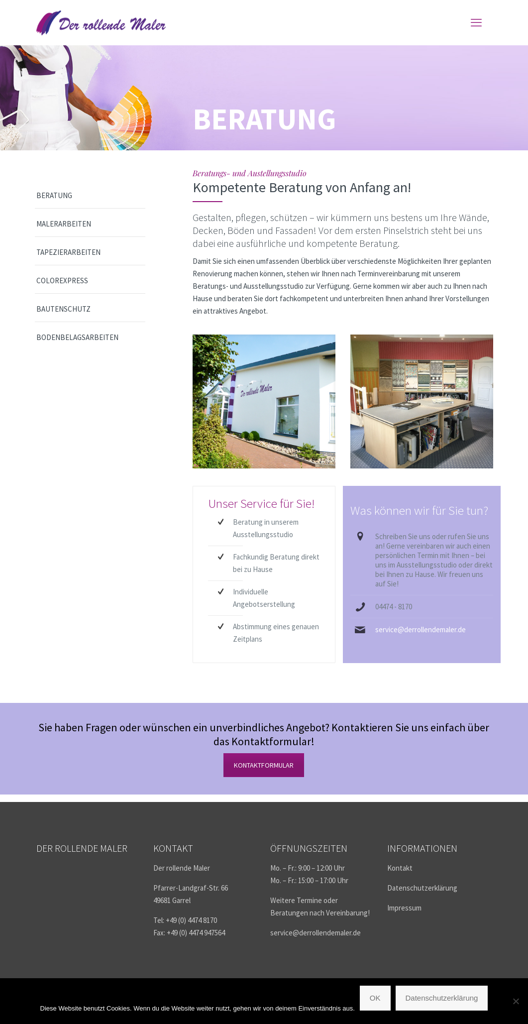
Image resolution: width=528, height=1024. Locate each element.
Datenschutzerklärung (422, 888)
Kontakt (400, 868)
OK (375, 998)
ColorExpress (62, 280)
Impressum (404, 907)
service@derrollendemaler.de (420, 629)
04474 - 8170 (393, 606)
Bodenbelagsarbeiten (77, 337)
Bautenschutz (63, 309)
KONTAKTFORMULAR (264, 765)
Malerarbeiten (63, 223)
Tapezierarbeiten (68, 252)
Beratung (54, 195)
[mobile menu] (476, 22)
